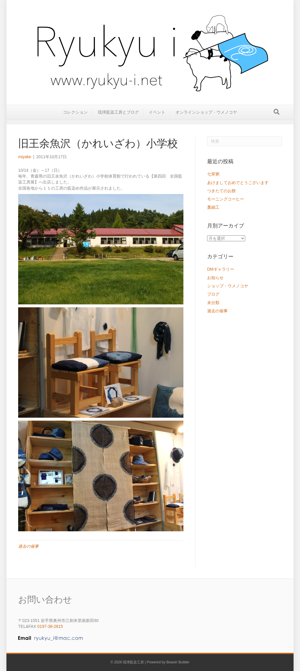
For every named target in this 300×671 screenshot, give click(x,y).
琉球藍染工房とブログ (118, 116)
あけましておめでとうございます (238, 182)
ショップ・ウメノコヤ (227, 286)
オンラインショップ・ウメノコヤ (206, 116)
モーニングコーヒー (225, 199)
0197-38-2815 (50, 626)
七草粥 (213, 174)
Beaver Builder (178, 662)
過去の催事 (28, 546)
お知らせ (215, 277)
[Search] (276, 116)
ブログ (213, 294)
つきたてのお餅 (221, 190)
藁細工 (213, 207)
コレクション (75, 116)
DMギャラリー (220, 269)
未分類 (213, 302)
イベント (157, 116)
